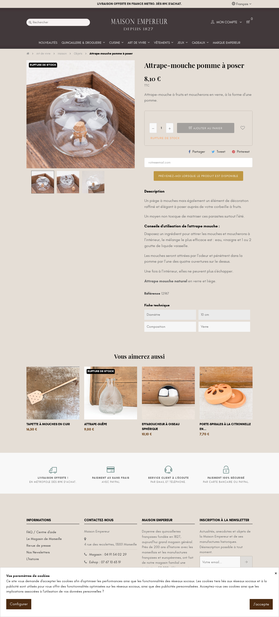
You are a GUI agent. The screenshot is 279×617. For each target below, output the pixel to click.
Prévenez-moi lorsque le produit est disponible (198, 176)
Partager (198, 152)
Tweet (221, 152)
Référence (152, 293)
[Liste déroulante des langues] (241, 4)
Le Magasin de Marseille (44, 539)
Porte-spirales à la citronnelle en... (225, 426)
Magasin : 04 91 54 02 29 (108, 554)
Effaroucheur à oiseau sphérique (160, 426)
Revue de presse (38, 546)
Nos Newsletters (38, 552)
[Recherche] (58, 22)
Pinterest (243, 152)
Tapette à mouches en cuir (48, 424)
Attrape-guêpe (95, 424)
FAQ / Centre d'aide (41, 532)
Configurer (19, 604)
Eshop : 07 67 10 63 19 (105, 562)
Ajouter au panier (205, 128)
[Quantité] (161, 128)
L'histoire (32, 559)
